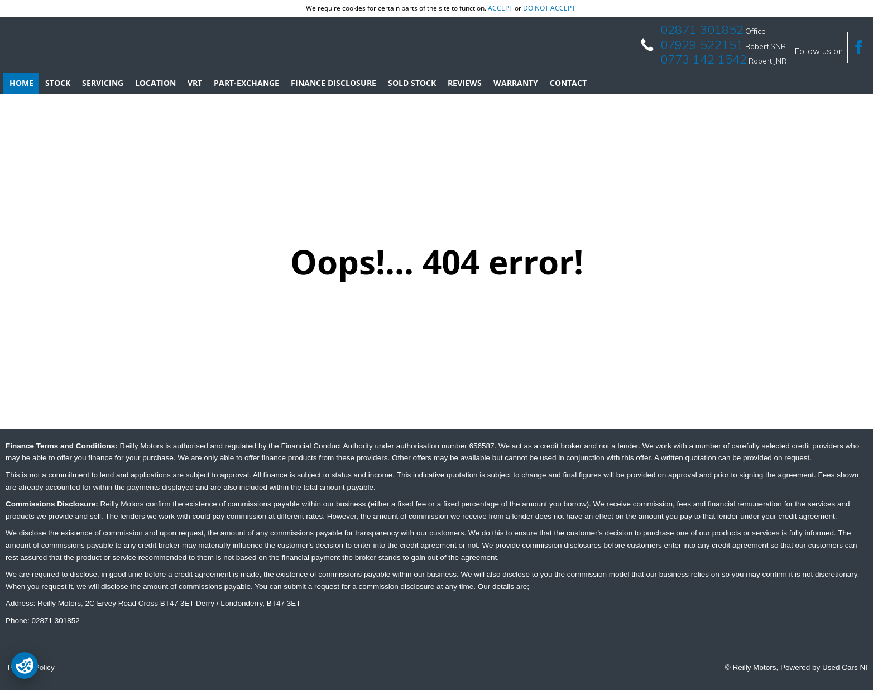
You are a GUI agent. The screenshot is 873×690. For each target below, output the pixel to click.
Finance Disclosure (333, 83)
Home (21, 83)
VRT (195, 83)
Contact (568, 83)
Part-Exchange (246, 83)
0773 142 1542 (703, 59)
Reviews (465, 83)
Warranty (515, 83)
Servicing (102, 83)
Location (155, 83)
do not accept (549, 8)
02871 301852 (702, 29)
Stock (57, 83)
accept (500, 8)
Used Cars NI (844, 667)
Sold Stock (412, 83)
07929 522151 (702, 44)
